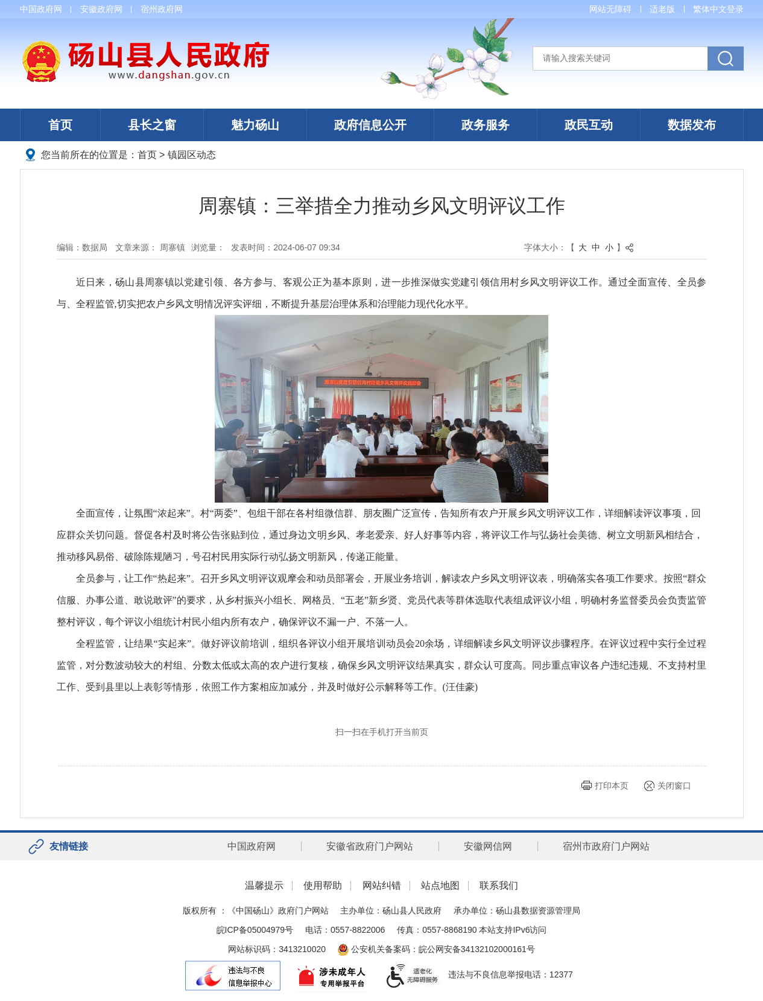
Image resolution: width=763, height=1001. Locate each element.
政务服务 (485, 125)
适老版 (662, 9)
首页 (60, 125)
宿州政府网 (162, 9)
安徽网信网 (488, 846)
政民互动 (589, 125)
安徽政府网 (101, 9)
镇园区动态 (192, 155)
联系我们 (499, 885)
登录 (735, 9)
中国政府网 (41, 9)
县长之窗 (152, 125)
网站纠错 (382, 885)
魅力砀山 (255, 125)
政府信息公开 (370, 125)
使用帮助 (322, 885)
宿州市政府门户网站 (606, 846)
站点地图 (440, 885)
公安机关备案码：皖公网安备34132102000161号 (436, 949)
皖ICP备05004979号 (255, 930)
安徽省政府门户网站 (369, 846)
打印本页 (611, 785)
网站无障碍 (610, 9)
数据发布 (692, 125)
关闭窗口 (674, 785)
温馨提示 (264, 885)
